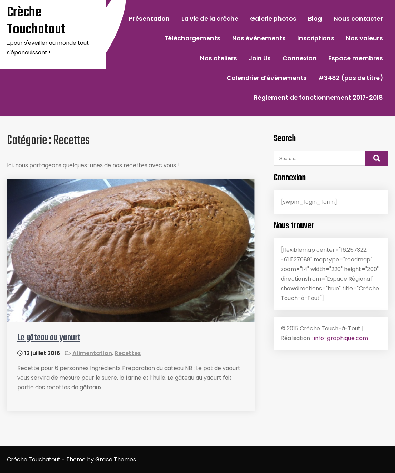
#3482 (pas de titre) (350, 78)
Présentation (149, 18)
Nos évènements (259, 38)
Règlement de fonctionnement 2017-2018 (318, 97)
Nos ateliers (218, 58)
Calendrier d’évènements (267, 78)
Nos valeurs (364, 38)
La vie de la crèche (209, 18)
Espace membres (355, 58)
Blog (315, 18)
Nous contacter (358, 18)
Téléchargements (192, 38)
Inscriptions (315, 38)
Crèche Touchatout (36, 21)
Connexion (300, 58)
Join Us (260, 58)
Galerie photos (273, 18)
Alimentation (92, 353)
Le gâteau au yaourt (48, 338)
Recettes (128, 353)
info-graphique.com (341, 338)
